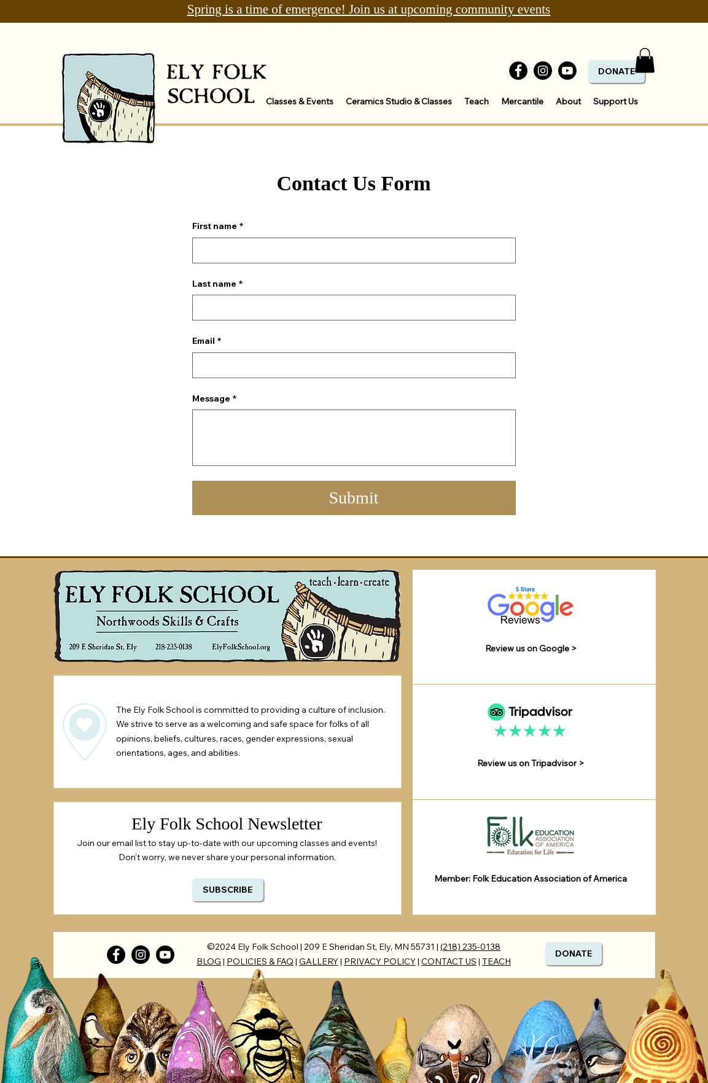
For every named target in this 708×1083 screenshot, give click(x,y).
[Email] (350, 365)
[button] (644, 60)
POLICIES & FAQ (260, 961)
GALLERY (318, 961)
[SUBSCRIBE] (227, 890)
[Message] (354, 437)
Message (214, 399)
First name (217, 226)
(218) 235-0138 (470, 946)
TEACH (496, 961)
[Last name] (350, 307)
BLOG (208, 961)
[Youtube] (567, 70)
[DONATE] (616, 71)
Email (206, 341)
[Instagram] (543, 70)
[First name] (350, 250)
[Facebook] (518, 70)
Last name (217, 284)
